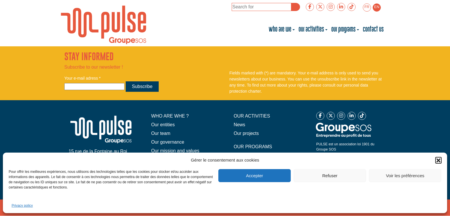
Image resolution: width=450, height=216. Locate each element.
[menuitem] (367, 7)
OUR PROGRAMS (253, 146)
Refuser (330, 175)
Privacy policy (22, 206)
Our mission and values (175, 150)
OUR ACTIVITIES (252, 116)
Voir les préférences (405, 175)
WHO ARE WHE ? (170, 116)
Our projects (246, 133)
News (239, 124)
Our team (161, 133)
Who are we (280, 29)
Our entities (163, 124)
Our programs (343, 29)
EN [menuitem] (376, 7)
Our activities (311, 29)
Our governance (167, 142)
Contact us (373, 29)
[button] (438, 160)
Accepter (254, 175)
